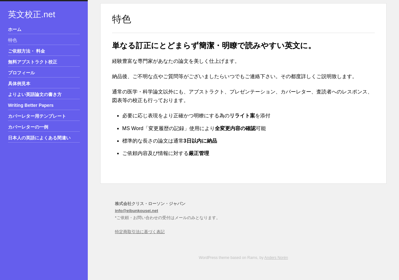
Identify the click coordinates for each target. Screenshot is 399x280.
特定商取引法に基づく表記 (140, 231)
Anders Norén (276, 257)
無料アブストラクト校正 (32, 61)
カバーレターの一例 (28, 126)
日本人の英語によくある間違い (39, 137)
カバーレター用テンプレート (37, 116)
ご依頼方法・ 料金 (26, 51)
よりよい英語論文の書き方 (35, 94)
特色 (12, 40)
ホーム (14, 29)
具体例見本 (19, 83)
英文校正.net (31, 14)
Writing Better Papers (31, 105)
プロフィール (21, 72)
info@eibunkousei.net (136, 210)
